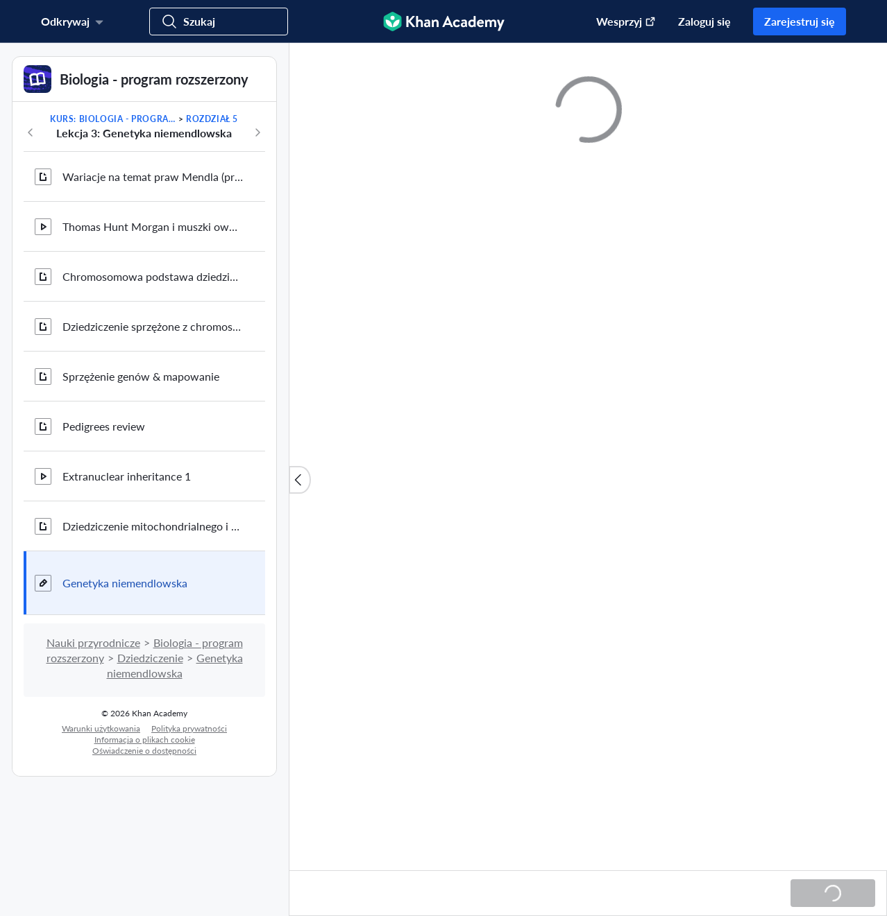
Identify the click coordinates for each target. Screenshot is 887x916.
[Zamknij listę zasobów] (300, 480)
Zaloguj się (704, 21)
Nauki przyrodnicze (93, 642)
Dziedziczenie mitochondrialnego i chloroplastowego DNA (152, 526)
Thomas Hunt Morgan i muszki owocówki (152, 226)
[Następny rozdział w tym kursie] (257, 132)
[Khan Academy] (444, 21)
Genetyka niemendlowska (124, 582)
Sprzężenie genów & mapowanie (140, 376)
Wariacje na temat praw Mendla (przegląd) (152, 176)
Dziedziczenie (150, 657)
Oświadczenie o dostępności (144, 750)
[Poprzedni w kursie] (30, 132)
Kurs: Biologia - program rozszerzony (113, 119)
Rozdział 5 (212, 119)
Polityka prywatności (189, 728)
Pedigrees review (103, 426)
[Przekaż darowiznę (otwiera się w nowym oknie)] (619, 21)
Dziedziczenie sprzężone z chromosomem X (152, 326)
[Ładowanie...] (833, 893)
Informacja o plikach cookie (144, 739)
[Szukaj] (218, 21)
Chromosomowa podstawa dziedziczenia (152, 276)
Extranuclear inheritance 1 (126, 476)
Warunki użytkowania (101, 728)
